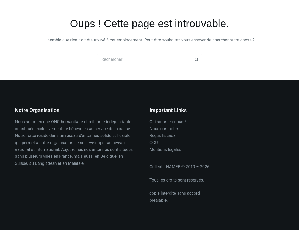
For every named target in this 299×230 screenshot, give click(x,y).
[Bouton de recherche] (196, 59)
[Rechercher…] (144, 59)
